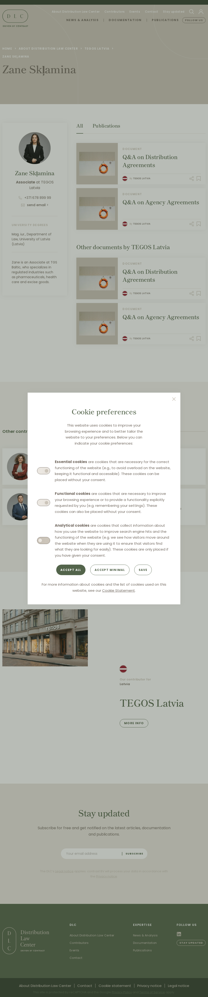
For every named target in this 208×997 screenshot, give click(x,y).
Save (143, 570)
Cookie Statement (118, 590)
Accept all (70, 570)
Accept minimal (110, 570)
